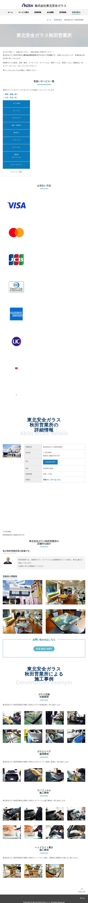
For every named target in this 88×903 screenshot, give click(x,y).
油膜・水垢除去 (16, 125)
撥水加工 (16, 132)
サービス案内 (23, 12)
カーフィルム (16, 147)
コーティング (16, 140)
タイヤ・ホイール (16, 164)
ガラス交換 (16, 103)
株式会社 (51, 6)
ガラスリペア (16, 118)
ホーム (10, 12)
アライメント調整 (16, 172)
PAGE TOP (81, 890)
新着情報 (37, 12)
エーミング (16, 110)
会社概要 (50, 12)
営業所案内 (76, 12)
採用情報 (62, 12)
